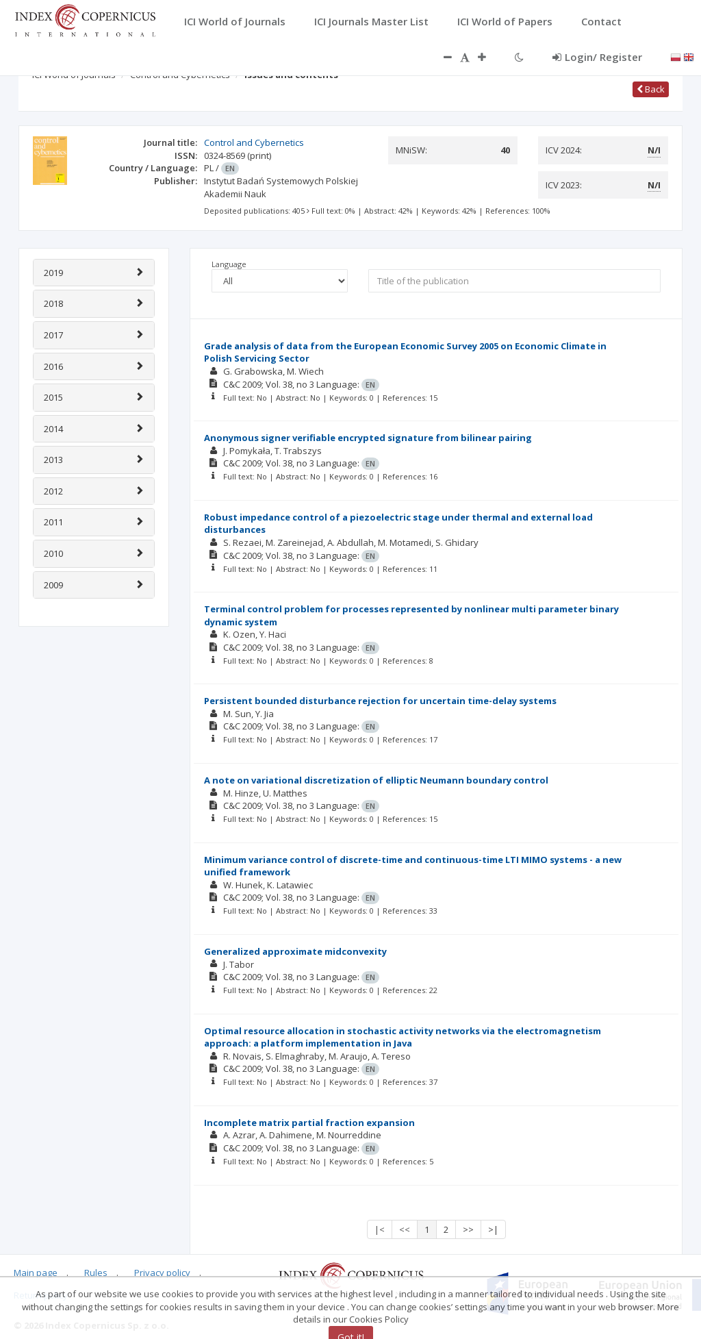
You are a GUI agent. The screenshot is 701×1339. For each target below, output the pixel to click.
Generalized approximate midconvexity (295, 951)
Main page (36, 1272)
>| (493, 1229)
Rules (95, 1272)
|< (379, 1229)
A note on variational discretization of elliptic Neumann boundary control (376, 780)
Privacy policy (162, 1272)
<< (404, 1229)
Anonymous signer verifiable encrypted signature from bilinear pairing (368, 437)
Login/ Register (597, 57)
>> (468, 1229)
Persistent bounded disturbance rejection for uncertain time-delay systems (380, 700)
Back (651, 89)
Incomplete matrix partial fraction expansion (309, 1122)
